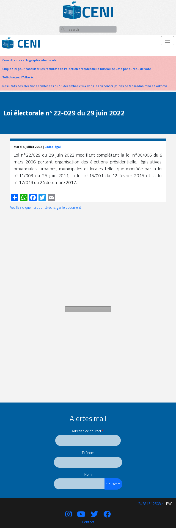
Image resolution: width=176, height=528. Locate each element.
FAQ (169, 503)
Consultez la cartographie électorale (29, 60)
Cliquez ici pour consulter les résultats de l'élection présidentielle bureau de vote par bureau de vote (76, 68)
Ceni (29, 43)
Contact (88, 522)
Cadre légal (52, 146)
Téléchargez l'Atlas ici (18, 77)
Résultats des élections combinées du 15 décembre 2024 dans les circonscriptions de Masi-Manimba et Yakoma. (85, 85)
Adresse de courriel (86, 431)
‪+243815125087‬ (149, 503)
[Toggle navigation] (167, 40)
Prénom (88, 452)
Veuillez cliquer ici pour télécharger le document (45, 207)
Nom (88, 474)
